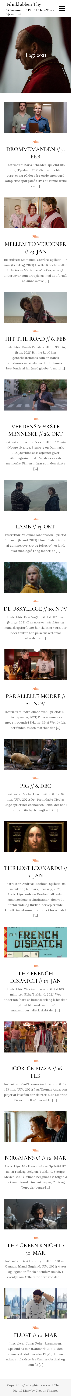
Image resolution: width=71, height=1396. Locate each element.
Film (35, 141)
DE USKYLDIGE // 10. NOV (35, 608)
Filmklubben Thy (23, 4)
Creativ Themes (46, 1390)
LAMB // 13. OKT (35, 526)
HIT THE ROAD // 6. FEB (35, 338)
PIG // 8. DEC (35, 785)
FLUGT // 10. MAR (35, 1335)
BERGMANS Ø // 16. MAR (35, 1158)
